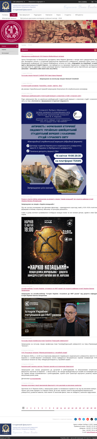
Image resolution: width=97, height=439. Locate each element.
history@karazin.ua (92, 432)
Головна (5, 15)
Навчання (48, 15)
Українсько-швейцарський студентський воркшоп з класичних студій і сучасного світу (51, 96)
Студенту (68, 15)
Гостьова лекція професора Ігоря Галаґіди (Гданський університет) (44, 341)
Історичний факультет (22, 9)
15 (76, 408)
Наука (58, 15)
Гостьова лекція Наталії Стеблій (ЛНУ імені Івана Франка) (41, 75)
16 (80, 408)
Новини (4, 49)
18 (87, 408)
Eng (96, 1)
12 (65, 408)
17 (84, 408)
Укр (92, 1)
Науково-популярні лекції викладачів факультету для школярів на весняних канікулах (51, 385)
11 (61, 408)
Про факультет (24, 15)
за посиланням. (35, 378)
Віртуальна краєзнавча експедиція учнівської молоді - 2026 (41, 18)
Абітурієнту (79, 15)
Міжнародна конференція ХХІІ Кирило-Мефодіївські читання (42, 56)
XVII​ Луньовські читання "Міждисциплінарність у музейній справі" (44, 352)
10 (57, 408)
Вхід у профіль (83, 1)
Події (13, 15)
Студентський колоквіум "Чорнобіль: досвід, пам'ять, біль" (41, 85)
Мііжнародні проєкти (9, 18)
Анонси (4, 46)
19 (91, 408)
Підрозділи (37, 15)
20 (95, 408)
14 (72, 408)
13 (69, 408)
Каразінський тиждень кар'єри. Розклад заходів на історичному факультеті (47, 366)
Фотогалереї (5, 53)
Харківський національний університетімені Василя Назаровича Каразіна (25, 6)
